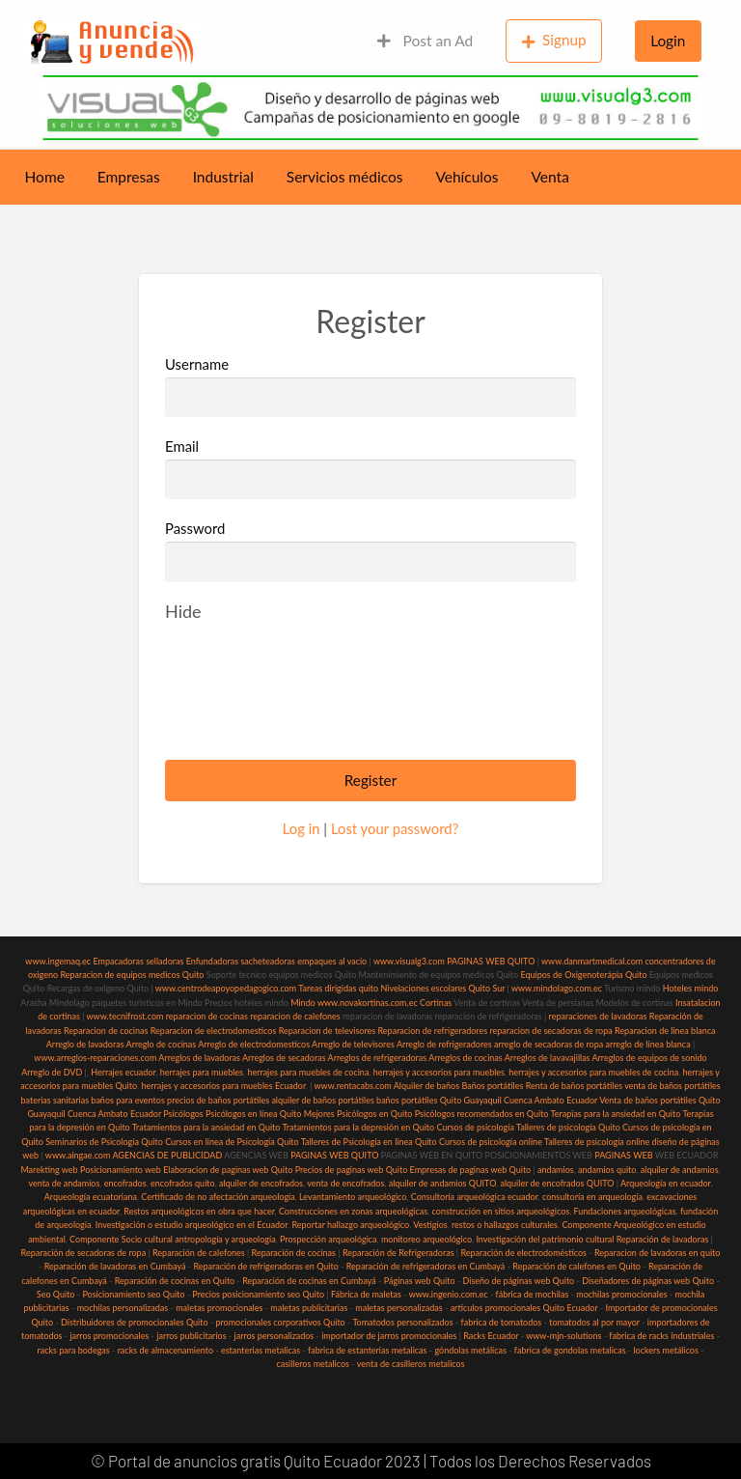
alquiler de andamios (680, 1169)
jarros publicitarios (191, 1335)
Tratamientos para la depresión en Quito (358, 1127)
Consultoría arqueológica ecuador (474, 1196)
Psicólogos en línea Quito (253, 1113)
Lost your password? (394, 828)
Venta (550, 176)
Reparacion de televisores (327, 1030)
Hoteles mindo (691, 988)
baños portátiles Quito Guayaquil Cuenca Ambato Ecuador (486, 1100)
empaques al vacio (332, 961)
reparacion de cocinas (207, 1016)
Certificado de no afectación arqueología (217, 1196)
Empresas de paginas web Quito (471, 1169)
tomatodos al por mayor (594, 1322)
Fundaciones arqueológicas (625, 1211)
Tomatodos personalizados (402, 1322)
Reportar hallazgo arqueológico (350, 1224)
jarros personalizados (274, 1335)
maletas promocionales (219, 1307)
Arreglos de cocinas (465, 1057)
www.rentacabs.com (353, 1085)
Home (45, 176)
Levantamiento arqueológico (352, 1196)
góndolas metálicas (470, 1350)
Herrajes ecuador (123, 1072)
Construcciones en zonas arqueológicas (353, 1211)
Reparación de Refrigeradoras (398, 1252)
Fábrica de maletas (366, 1294)
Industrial (223, 176)
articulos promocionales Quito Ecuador (524, 1307)
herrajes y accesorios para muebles (437, 1072)
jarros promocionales (109, 1335)
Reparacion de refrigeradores (433, 1030)
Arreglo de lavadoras (85, 1044)
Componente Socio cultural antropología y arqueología (172, 1239)
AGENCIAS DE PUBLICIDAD (167, 1155)
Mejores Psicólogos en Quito (358, 1113)
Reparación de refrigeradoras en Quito (265, 1266)
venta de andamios (63, 1183)
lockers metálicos (666, 1350)
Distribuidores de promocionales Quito (134, 1322)
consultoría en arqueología (592, 1196)
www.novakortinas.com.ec (367, 1002)
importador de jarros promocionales (388, 1335)
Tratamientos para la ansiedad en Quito (206, 1127)
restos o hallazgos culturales (505, 1224)
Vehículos (466, 176)
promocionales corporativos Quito (279, 1322)
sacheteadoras (267, 961)
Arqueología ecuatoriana (90, 1196)
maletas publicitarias (308, 1307)
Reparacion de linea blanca (665, 1030)
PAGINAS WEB (623, 1155)
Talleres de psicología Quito (568, 1127)
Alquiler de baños (426, 1085)
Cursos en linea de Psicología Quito (232, 1141)
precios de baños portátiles (218, 1100)
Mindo (303, 1002)
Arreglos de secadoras (284, 1057)
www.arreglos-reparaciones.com (96, 1057)
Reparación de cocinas (294, 1252)
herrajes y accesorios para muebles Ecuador (223, 1085)
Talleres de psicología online (596, 1141)
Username (370, 386)
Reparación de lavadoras (663, 1239)
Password (195, 528)
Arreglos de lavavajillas (547, 1057)
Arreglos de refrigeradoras (377, 1057)
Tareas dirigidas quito (338, 988)
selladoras (164, 961)
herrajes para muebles (201, 1072)
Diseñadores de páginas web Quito (648, 1280)
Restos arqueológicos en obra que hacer (199, 1211)
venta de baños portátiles (672, 1085)
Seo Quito (56, 1294)
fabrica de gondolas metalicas (570, 1350)
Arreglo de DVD (51, 1072)
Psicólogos (182, 1113)
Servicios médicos (345, 176)
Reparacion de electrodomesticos (214, 1030)
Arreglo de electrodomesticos (254, 1044)
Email (370, 468)
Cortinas (436, 1002)
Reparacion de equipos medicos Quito (132, 974)
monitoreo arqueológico (426, 1239)
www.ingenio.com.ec (448, 1294)
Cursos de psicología (474, 1127)
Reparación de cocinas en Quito (174, 1280)
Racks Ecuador (490, 1335)
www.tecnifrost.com (125, 1016)
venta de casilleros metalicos (411, 1363)
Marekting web (48, 1169)
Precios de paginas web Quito (351, 1169)
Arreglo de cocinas (161, 1044)
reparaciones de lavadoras (598, 1016)
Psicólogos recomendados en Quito (482, 1113)
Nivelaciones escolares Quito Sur (442, 988)
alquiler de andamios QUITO (442, 1183)
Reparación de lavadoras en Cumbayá (115, 1266)
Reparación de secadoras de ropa (84, 1252)
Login (667, 40)
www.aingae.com (78, 1155)
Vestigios (430, 1224)
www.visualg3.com (409, 961)
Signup (554, 40)
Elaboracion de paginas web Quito (227, 1169)
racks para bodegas (73, 1350)
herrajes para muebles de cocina (308, 1072)
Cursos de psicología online (490, 1141)
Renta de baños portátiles (574, 1085)
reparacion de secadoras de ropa (550, 1030)
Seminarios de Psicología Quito (104, 1141)
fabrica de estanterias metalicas (367, 1350)
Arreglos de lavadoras (199, 1057)
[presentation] (311, 705)
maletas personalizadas (398, 1307)
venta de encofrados (345, 1183)
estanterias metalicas (260, 1350)
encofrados (125, 1183)
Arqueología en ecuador (665, 1183)
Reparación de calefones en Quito (576, 1266)
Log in (301, 828)
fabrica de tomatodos (501, 1322)
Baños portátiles (492, 1085)
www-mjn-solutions (563, 1335)
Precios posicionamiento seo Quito (258, 1294)
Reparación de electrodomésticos (523, 1252)
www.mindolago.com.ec (556, 988)
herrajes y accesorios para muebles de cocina (593, 1072)
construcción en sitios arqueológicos (501, 1211)
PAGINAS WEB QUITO (491, 961)
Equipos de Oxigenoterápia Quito (583, 974)
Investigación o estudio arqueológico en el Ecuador (192, 1224)
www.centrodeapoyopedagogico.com (225, 988)
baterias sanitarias (54, 1100)
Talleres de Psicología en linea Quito (369, 1141)
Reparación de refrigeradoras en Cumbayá (426, 1266)
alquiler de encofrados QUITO (557, 1183)
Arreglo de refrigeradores (444, 1044)
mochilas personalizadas (123, 1307)
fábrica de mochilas (532, 1294)
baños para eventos (127, 1100)
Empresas (128, 176)
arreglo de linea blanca (647, 1044)
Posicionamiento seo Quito (133, 1294)
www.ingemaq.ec (59, 961)
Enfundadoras (212, 961)
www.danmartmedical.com (592, 961)
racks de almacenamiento (165, 1350)
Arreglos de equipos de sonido (649, 1057)
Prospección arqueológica (328, 1239)
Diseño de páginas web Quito (519, 1280)
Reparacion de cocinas (106, 1030)
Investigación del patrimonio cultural (545, 1239)
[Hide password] (183, 611)
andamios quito (607, 1169)
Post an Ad (425, 40)
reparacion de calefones (295, 1016)
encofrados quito (183, 1183)
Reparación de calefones (198, 1252)
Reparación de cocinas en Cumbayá (309, 1280)
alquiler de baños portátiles (322, 1100)
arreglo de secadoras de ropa (548, 1044)
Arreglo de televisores (353, 1044)
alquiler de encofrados (261, 1183)
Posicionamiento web (120, 1169)
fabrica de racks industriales (661, 1335)
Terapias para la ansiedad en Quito (616, 1113)
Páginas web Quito (419, 1280)
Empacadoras (118, 961)
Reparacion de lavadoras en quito (657, 1252)
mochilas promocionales (621, 1294)
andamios (555, 1169)
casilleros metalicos (312, 1363)
